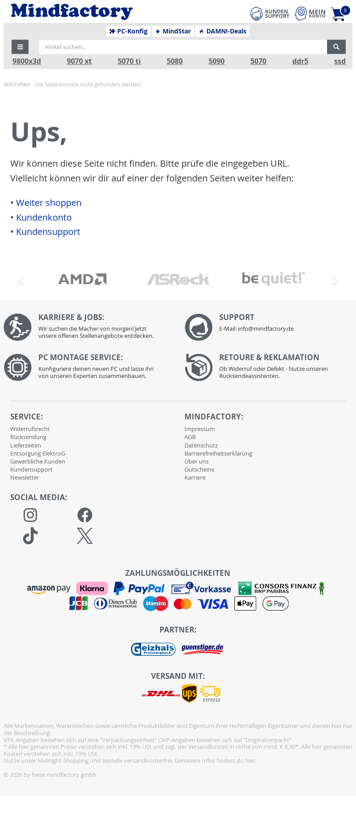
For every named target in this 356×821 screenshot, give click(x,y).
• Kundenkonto (41, 217)
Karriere (194, 477)
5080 (175, 61)
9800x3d (26, 61)
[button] (20, 47)
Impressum (199, 429)
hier (250, 760)
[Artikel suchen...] (183, 47)
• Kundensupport (45, 232)
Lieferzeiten (25, 445)
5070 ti (129, 61)
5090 (217, 61)
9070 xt (79, 61)
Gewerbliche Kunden (37, 461)
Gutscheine (199, 469)
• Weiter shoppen (46, 203)
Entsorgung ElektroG (37, 453)
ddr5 (300, 61)
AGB (190, 437)
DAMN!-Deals (222, 31)
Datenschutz (201, 445)
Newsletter (24, 477)
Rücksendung (28, 437)
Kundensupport (31, 469)
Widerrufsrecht (30, 429)
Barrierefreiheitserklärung (218, 453)
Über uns (196, 461)
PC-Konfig (128, 31)
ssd (340, 61)
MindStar (173, 31)
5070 (258, 61)
